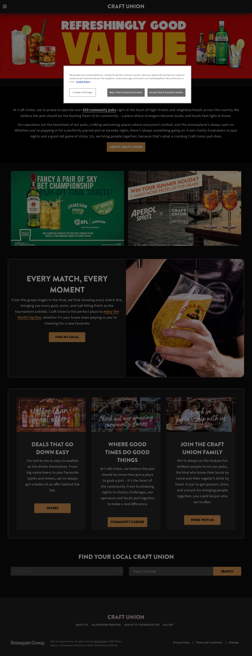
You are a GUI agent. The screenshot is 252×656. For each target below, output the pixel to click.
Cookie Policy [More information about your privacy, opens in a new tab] (83, 81)
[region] (127, 84)
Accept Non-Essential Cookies (166, 92)
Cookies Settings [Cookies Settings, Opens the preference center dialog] (82, 92)
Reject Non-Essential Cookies (126, 92)
